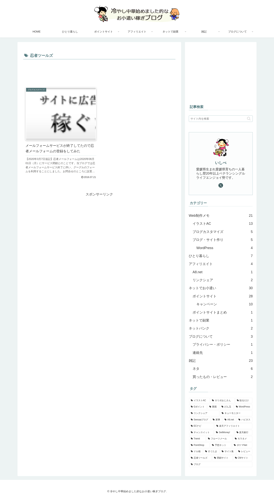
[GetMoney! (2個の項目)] (224, 432)
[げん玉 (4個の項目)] (226, 407)
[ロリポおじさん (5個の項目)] (222, 400)
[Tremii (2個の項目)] (197, 439)
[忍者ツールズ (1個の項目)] (200, 458)
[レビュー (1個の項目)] (244, 451)
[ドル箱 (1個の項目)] (196, 451)
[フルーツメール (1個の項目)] (219, 439)
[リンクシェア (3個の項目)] (204, 413)
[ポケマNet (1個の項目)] (242, 445)
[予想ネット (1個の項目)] (220, 445)
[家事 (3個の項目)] (216, 420)
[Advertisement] (99, 71)
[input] (221, 118)
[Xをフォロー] (220, 185)
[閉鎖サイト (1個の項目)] (222, 458)
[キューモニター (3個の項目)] (236, 413)
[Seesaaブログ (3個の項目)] (199, 420)
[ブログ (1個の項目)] (220, 464)
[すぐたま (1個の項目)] (211, 451)
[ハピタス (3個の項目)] (244, 420)
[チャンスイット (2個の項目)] (201, 432)
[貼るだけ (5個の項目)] (243, 400)
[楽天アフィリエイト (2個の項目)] (233, 426)
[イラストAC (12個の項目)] (199, 400)
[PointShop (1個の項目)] (199, 445)
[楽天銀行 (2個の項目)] (243, 432)
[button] (248, 118)
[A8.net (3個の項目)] (229, 420)
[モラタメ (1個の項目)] (242, 439)
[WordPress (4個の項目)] (243, 407)
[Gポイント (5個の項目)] (198, 407)
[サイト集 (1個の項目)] (228, 451)
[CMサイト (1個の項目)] (242, 458)
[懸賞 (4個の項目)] (213, 407)
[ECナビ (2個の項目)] (201, 426)
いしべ (220, 163)
